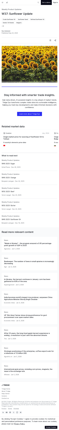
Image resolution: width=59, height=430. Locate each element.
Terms (10, 408)
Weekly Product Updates (11, 9)
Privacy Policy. (19, 424)
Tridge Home (6, 389)
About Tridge (6, 391)
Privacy (4, 408)
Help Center (6, 393)
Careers (4, 396)
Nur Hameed (6, 31)
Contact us (5, 398)
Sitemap (16, 408)
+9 (3, 26)
